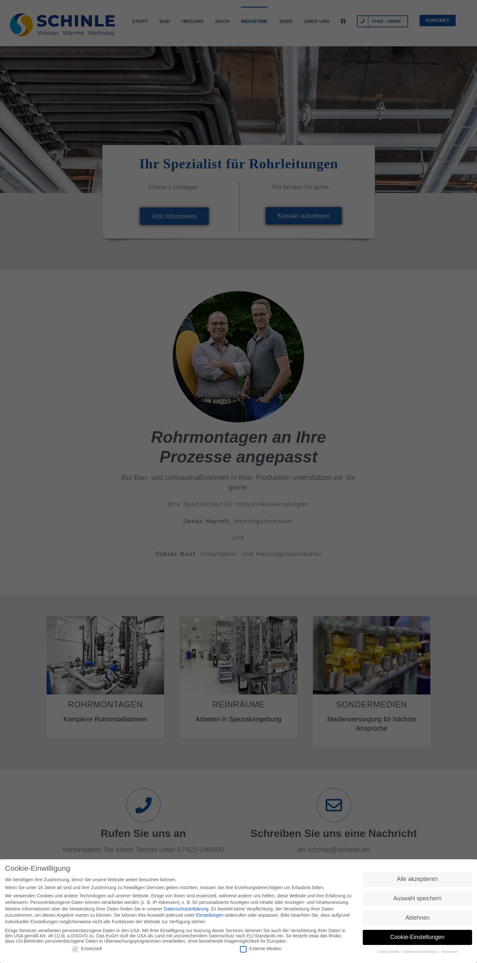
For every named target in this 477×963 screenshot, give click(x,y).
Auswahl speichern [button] (417, 899)
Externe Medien (260, 949)
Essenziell (87, 949)
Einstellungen (210, 915)
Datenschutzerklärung (186, 909)
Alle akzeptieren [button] (417, 879)
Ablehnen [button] (417, 918)
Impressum (449, 952)
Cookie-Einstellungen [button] (417, 937)
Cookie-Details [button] (388, 952)
